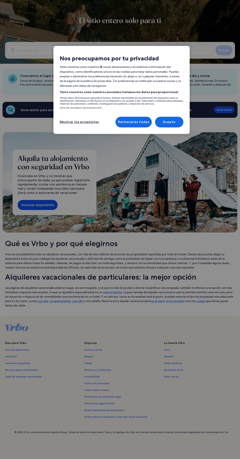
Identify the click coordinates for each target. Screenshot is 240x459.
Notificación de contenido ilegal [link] (102, 396)
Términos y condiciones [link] (97, 370)
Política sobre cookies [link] (96, 390)
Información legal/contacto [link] (99, 403)
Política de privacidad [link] (96, 383)
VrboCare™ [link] (11, 356)
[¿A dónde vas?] (41, 50)
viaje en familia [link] (112, 292)
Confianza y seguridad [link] (17, 363)
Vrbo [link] (167, 349)
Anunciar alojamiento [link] (17, 349)
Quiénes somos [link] (93, 349)
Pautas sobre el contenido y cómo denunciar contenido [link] (116, 417)
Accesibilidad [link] (92, 376)
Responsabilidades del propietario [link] (104, 410)
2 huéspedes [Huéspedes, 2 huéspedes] (165, 52)
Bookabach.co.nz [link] (173, 370)
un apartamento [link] (60, 301)
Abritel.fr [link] (169, 356)
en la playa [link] (158, 301)
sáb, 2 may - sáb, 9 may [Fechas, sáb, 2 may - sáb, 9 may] (103, 52)
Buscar (224, 50)
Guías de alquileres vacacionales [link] (23, 376)
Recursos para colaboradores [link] (21, 370)
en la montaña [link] (175, 301)
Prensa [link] (88, 363)
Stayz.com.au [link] (171, 376)
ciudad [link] (200, 301)
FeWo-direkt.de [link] (173, 363)
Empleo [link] (88, 356)
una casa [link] (42, 301)
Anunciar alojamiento (37, 205)
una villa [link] (77, 301)
